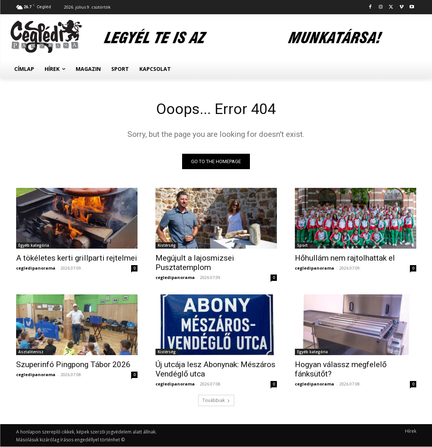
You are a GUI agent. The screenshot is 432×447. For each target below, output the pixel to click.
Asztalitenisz (30, 352)
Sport (302, 245)
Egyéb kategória (33, 245)
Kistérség (167, 245)
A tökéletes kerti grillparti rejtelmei (76, 258)
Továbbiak (216, 401)
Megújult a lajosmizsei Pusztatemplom (194, 263)
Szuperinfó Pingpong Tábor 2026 (73, 364)
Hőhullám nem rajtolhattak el (345, 258)
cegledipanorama (35, 268)
